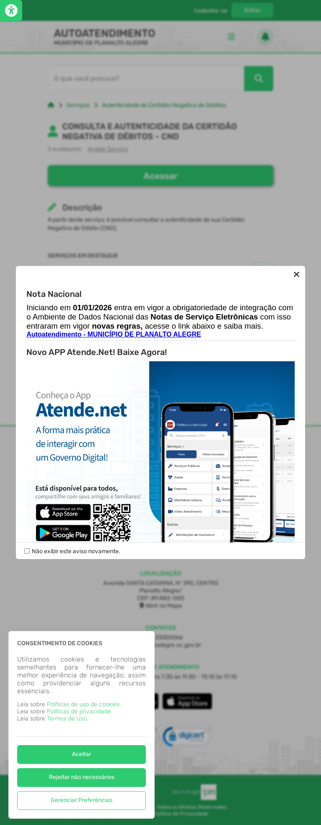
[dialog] (81, 725)
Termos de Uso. (67, 718)
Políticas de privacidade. (79, 711)
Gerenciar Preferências (81, 800)
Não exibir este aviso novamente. (76, 551)
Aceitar (81, 754)
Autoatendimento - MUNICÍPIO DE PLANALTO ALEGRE (113, 334)
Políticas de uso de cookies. (84, 704)
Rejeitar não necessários (82, 777)
